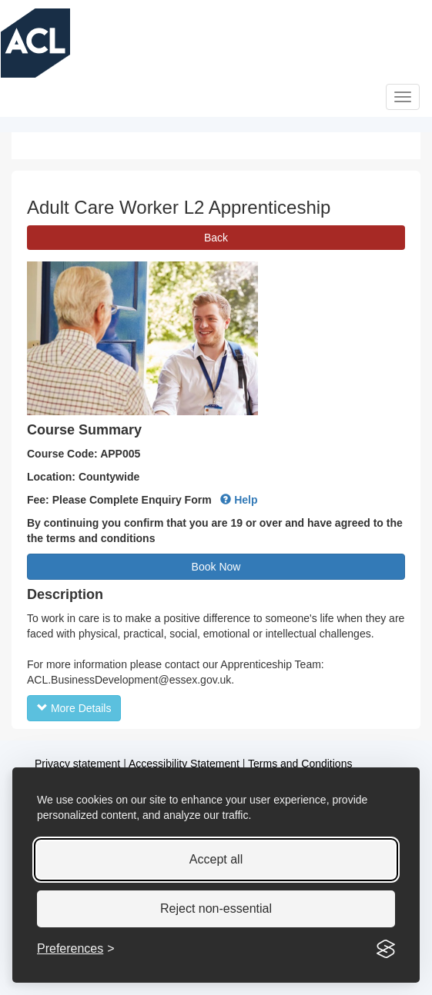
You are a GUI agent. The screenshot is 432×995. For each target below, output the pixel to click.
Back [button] (216, 237)
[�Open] (403, 97)
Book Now (216, 567)
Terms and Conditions (300, 763)
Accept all (216, 859)
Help (238, 500)
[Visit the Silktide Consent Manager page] (386, 949)
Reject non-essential (216, 908)
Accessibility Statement (184, 763)
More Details (74, 708)
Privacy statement (77, 763)
